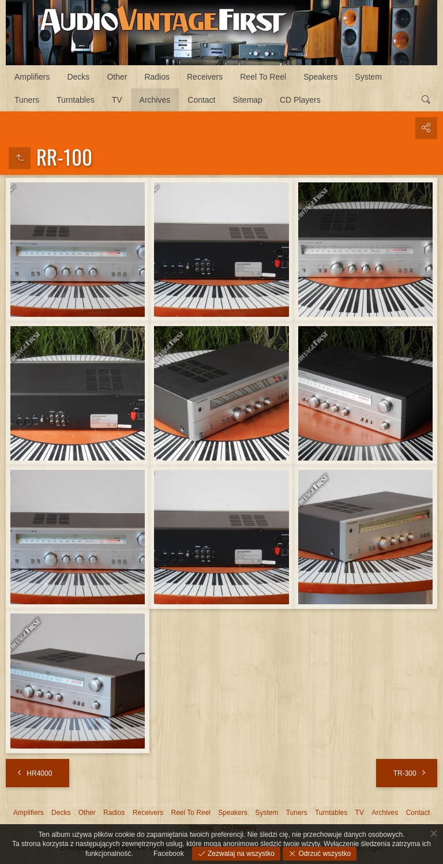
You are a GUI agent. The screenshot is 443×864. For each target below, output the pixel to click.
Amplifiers (32, 76)
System (368, 76)
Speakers (320, 76)
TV (117, 99)
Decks (78, 76)
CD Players (300, 99)
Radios (157, 76)
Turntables (76, 99)
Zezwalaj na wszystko (240, 854)
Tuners (26, 99)
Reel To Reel (263, 76)
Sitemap (247, 99)
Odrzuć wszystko (323, 854)
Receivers (205, 76)
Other (117, 76)
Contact (201, 99)
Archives (155, 99)
